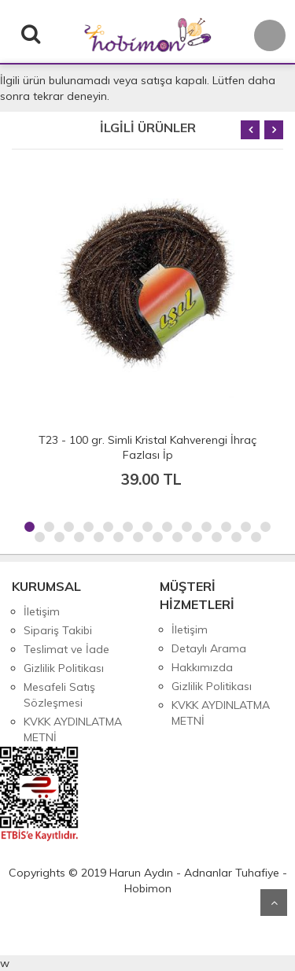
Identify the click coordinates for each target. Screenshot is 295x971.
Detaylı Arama (208, 648)
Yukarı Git (273, 902)
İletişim (42, 611)
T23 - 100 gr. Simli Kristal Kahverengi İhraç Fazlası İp (147, 447)
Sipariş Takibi (58, 630)
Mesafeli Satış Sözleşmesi (59, 695)
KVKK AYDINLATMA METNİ (73, 729)
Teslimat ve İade (66, 649)
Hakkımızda (202, 667)
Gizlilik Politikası (64, 668)
